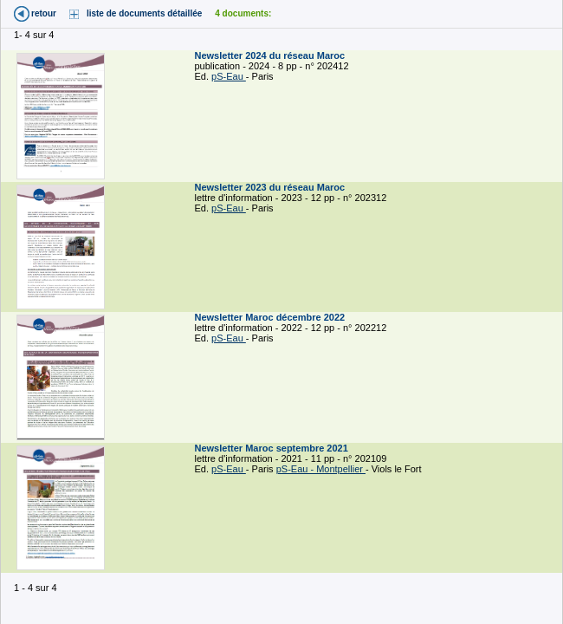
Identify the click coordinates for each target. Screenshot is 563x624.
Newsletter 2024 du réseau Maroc (271, 55)
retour (43, 13)
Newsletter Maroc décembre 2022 (271, 317)
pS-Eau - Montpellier (321, 469)
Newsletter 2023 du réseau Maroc (271, 187)
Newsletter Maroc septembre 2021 (273, 448)
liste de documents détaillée (144, 13)
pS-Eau (228, 76)
